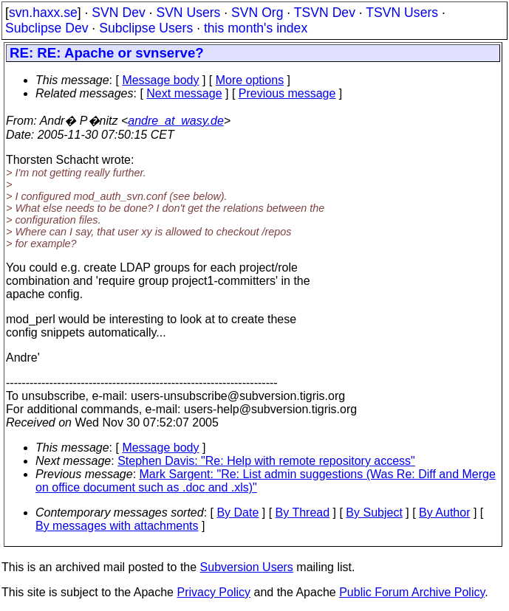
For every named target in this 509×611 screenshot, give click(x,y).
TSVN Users (402, 12)
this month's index (255, 28)
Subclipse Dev (46, 28)
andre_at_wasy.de (176, 120)
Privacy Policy (213, 592)
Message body (160, 80)
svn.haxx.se (43, 12)
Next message (184, 93)
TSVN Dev (324, 12)
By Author (444, 512)
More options (250, 80)
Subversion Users (246, 567)
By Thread (303, 512)
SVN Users (188, 12)
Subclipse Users (146, 28)
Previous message (287, 93)
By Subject (374, 512)
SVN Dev (118, 12)
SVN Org (257, 12)
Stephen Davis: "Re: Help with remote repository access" (266, 461)
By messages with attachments (117, 525)
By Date (237, 512)
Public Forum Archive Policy (412, 592)
